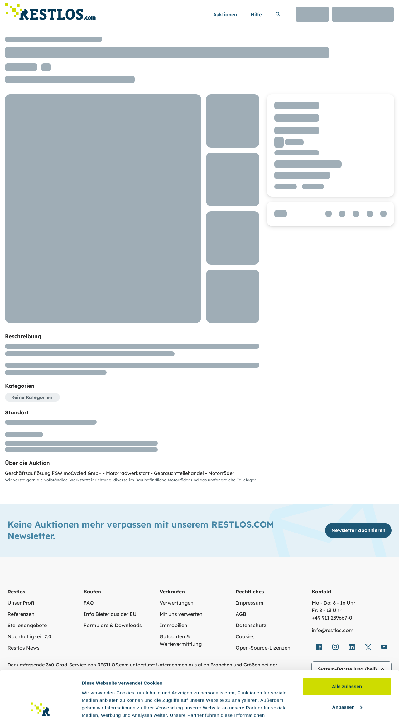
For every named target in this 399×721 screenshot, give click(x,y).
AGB (241, 614)
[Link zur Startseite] (50, 9)
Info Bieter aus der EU (110, 614)
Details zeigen (97, 708)
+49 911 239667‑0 (332, 618)
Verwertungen (177, 603)
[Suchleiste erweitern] (278, 14)
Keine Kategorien (31, 397)
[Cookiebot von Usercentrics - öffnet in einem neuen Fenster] (40, 709)
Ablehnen (347, 681)
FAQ (89, 603)
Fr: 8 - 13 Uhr (326, 610)
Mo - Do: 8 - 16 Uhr (333, 603)
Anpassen (347, 660)
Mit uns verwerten (181, 614)
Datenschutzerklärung (211, 691)
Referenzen (21, 614)
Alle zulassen (347, 640)
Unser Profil (21, 603)
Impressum (249, 603)
